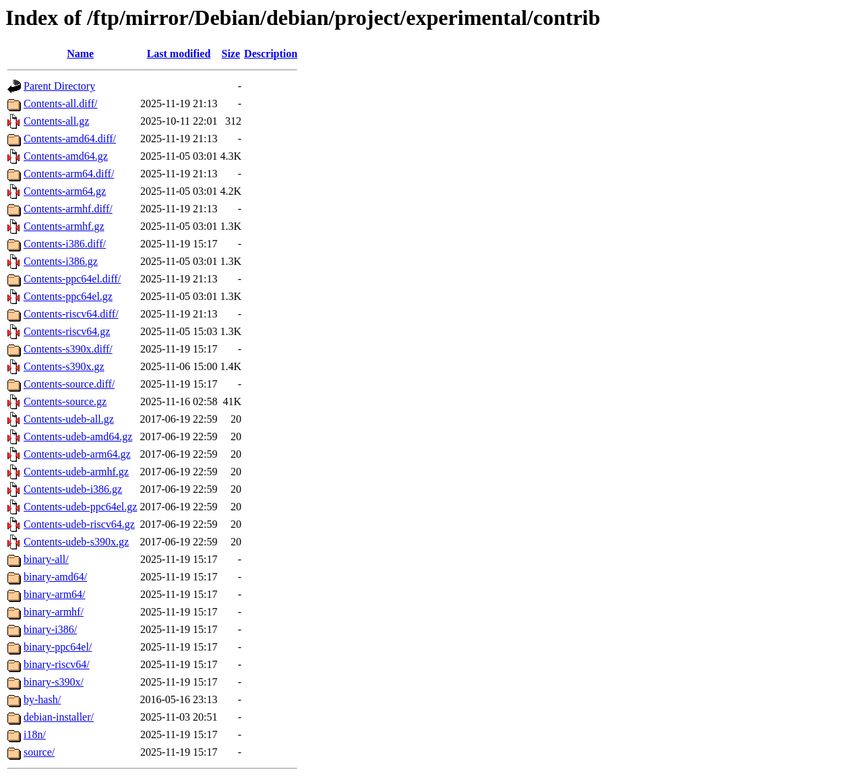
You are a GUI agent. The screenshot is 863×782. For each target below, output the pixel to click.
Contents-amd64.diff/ (70, 138)
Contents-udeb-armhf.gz (76, 471)
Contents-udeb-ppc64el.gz (80, 506)
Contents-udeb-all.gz (69, 419)
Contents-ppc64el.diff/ (72, 278)
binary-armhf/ (54, 612)
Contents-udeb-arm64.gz (77, 454)
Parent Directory (59, 86)
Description (270, 53)
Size (231, 53)
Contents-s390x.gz (64, 366)
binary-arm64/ (55, 594)
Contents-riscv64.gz (67, 331)
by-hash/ (42, 699)
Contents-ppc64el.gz (68, 296)
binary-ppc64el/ (58, 647)
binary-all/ (46, 559)
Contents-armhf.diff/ (68, 208)
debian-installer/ (59, 717)
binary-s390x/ (54, 682)
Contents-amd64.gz (66, 156)
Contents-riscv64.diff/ (71, 314)
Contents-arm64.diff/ (69, 173)
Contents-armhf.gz (64, 226)
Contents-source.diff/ (69, 384)
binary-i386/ (50, 629)
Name (80, 53)
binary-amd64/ (55, 576)
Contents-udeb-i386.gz (73, 489)
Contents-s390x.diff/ (68, 349)
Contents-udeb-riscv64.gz (79, 524)
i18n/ (35, 734)
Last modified (179, 53)
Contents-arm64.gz (65, 191)
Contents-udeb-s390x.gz (76, 541)
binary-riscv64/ (57, 664)
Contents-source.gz (65, 401)
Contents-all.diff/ (60, 103)
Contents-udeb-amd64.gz (78, 436)
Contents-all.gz (56, 121)
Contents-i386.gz (61, 261)
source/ (39, 752)
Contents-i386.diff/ (65, 243)
